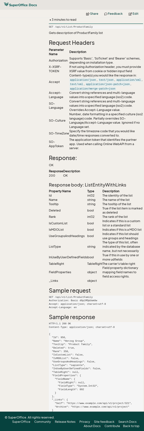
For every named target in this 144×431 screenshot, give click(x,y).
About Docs (92, 426)
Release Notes (65, 422)
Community (42, 422)
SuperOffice (21, 422)
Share (92, 13)
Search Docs (127, 422)
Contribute (112, 426)
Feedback (113, 13)
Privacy (84, 422)
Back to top (131, 426)
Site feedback (104, 422)
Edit (133, 13)
